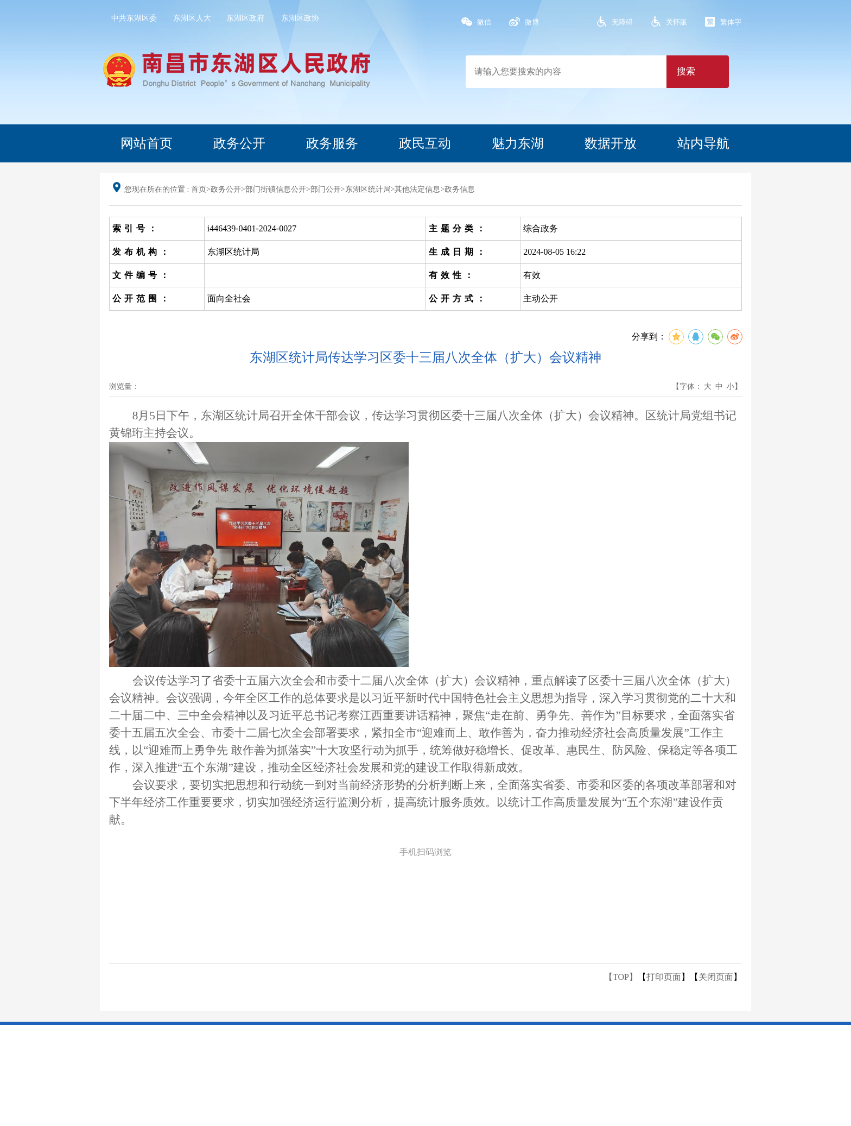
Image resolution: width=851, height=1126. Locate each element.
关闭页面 (715, 977)
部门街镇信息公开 (275, 189)
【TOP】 (621, 977)
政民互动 (425, 143)
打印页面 (663, 977)
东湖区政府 (245, 18)
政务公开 (239, 143)
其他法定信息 (417, 189)
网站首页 (146, 143)
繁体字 (730, 22)
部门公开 (325, 189)
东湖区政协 (300, 18)
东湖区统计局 (368, 189)
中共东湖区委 (134, 18)
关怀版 (676, 22)
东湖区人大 (192, 18)
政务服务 (332, 143)
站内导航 (703, 143)
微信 (484, 22)
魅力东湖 (518, 143)
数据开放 (611, 143)
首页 (198, 189)
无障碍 (622, 22)
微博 (532, 22)
